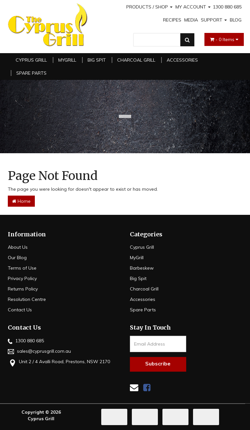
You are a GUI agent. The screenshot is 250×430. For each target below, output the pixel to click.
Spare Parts (31, 73)
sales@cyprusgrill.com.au (39, 351)
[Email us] (134, 387)
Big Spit (97, 60)
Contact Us (20, 310)
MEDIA (191, 20)
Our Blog (17, 257)
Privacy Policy (22, 278)
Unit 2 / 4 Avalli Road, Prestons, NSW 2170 (59, 362)
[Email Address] (158, 344)
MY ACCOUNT (193, 7)
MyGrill (67, 60)
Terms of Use (22, 268)
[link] (146, 387)
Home (21, 201)
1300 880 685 (227, 7)
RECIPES (172, 20)
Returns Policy (23, 289)
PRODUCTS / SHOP (149, 7)
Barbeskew (142, 268)
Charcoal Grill (136, 60)
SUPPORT (214, 20)
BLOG (236, 20)
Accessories (182, 60)
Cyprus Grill (31, 60)
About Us (18, 247)
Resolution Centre (27, 299)
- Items (224, 39)
